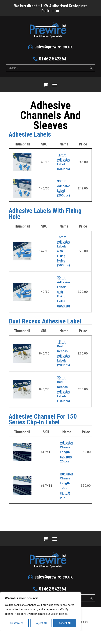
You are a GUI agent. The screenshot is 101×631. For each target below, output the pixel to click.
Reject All (41, 623)
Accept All (65, 623)
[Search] (91, 68)
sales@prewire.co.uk (53, 47)
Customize (16, 623)
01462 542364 (52, 59)
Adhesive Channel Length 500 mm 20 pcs (66, 452)
